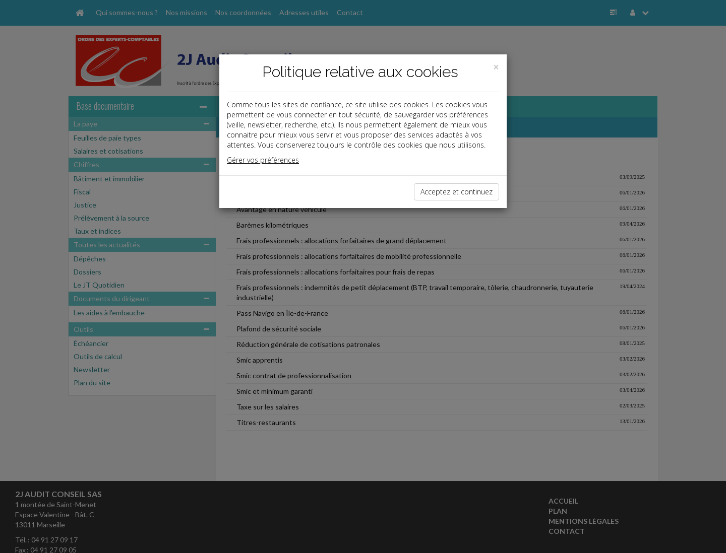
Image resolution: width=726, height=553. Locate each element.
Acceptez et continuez (456, 191)
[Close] (496, 67)
